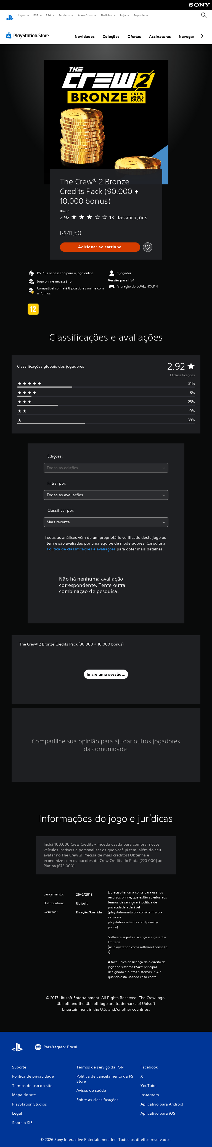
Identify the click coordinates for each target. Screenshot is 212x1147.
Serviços (64, 15)
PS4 (48, 15)
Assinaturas (160, 31)
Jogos (21, 15)
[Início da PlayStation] (9, 15)
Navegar (186, 31)
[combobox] (106, 462)
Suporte (139, 15)
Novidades (85, 31)
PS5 (35, 15)
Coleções (111, 31)
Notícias (106, 15)
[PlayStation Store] (28, 30)
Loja (123, 15)
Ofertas (134, 31)
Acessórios (85, 15)
